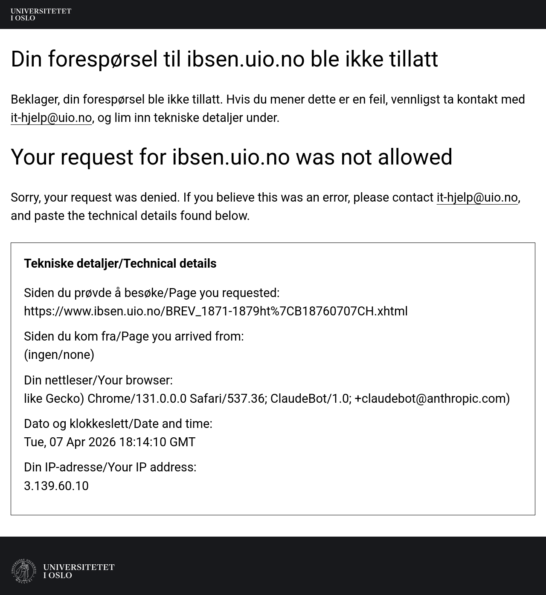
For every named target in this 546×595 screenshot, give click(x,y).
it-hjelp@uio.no (51, 117)
